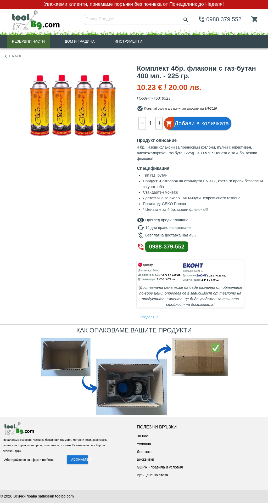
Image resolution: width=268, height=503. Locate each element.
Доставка (145, 452)
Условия (144, 444)
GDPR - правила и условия (160, 467)
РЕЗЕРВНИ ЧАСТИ (28, 41)
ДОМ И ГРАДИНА (80, 41)
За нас (142, 436)
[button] (197, 123)
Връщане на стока (152, 475)
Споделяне (149, 317)
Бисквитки (145, 459)
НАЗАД (12, 56)
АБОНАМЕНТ (79, 459)
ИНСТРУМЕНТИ (128, 41)
